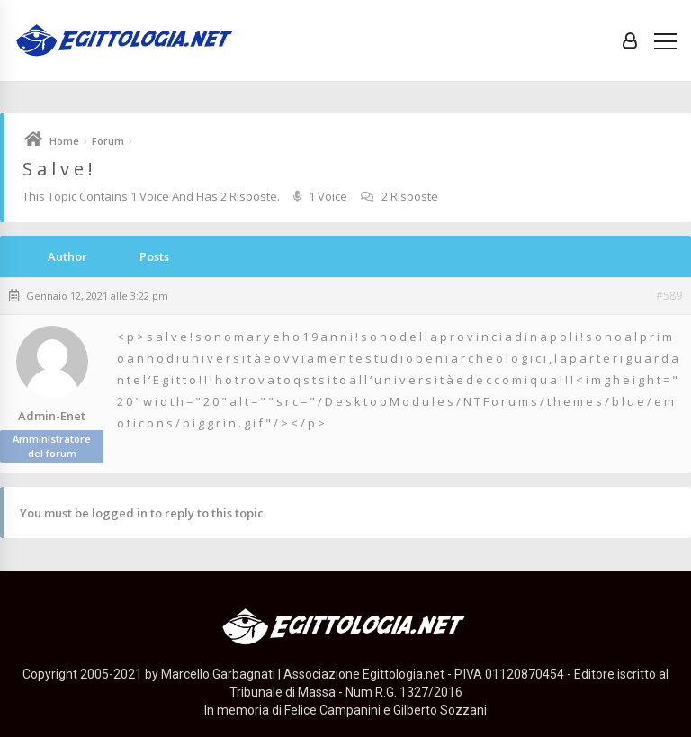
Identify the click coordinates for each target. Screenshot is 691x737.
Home (64, 141)
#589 (669, 296)
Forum (108, 141)
